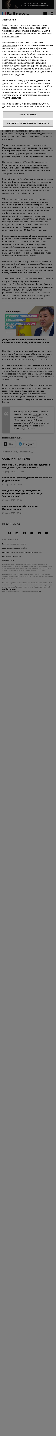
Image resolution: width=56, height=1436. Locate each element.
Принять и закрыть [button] (28, 115)
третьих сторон (9, 45)
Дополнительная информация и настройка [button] (28, 123)
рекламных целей (11, 66)
